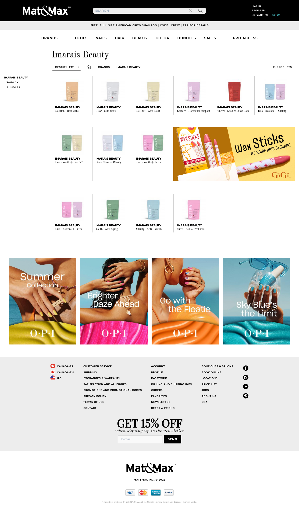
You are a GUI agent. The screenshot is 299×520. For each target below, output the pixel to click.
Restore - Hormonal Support (193, 121)
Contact (89, 418)
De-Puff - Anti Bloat (148, 121)
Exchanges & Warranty (101, 388)
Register (258, 15)
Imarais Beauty (128, 77)
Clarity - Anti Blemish (149, 239)
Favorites (159, 406)
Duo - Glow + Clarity (108, 173)
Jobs (205, 400)
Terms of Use (93, 412)
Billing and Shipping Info (171, 394)
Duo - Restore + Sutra (68, 239)
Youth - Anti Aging (107, 239)
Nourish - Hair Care (66, 121)
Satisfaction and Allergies (105, 394)
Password (159, 388)
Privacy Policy (94, 406)
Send (174, 449)
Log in (256, 11)
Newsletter (160, 412)
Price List (209, 394)
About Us (209, 406)
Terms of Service (182, 512)
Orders (157, 400)
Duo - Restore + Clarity (272, 121)
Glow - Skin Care (106, 121)
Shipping (90, 382)
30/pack (12, 93)
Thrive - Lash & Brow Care (233, 121)
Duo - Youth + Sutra (148, 173)
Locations (209, 388)
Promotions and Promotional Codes (112, 400)
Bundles (13, 97)
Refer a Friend (162, 418)
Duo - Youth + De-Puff (69, 173)
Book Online (211, 382)
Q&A (204, 412)
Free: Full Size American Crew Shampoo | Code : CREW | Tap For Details (149, 35)
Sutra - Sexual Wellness (190, 239)
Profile (157, 382)
